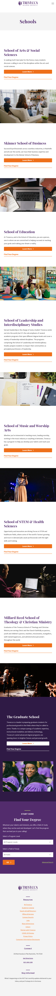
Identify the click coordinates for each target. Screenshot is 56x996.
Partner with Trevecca (28, 930)
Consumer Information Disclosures (28, 939)
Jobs (28, 920)
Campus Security (28, 917)
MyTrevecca (28, 905)
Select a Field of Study (11, 849)
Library (28, 927)
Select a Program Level (11, 836)
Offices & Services (28, 914)
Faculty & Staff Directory (28, 911)
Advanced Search (47, 862)
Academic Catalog (28, 908)
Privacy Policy (28, 936)
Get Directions (28, 958)
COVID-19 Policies (28, 933)
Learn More (27, 72)
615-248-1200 (27, 962)
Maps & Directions (28, 924)
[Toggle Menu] (53, 3)
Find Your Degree (11, 77)
